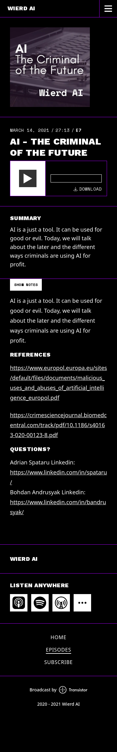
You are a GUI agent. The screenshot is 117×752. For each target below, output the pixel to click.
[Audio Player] (58, 178)
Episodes (58, 649)
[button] (28, 178)
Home (58, 637)
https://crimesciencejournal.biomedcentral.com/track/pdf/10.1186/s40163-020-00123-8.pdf (58, 425)
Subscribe (58, 662)
